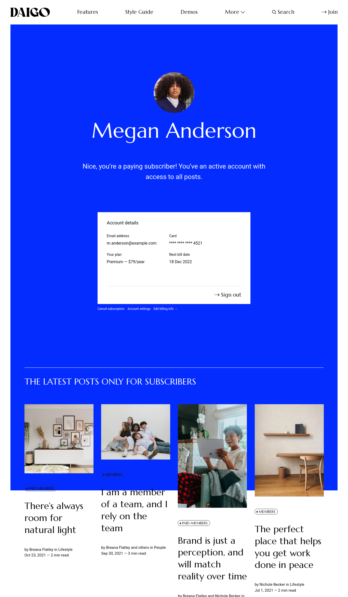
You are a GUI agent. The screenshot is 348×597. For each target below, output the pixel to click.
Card (173, 236)
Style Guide (139, 12)
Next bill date (179, 254)
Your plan (114, 254)
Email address (118, 236)
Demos (189, 12)
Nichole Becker (272, 584)
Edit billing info (166, 309)
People (160, 547)
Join (330, 12)
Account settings (139, 309)
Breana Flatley (41, 549)
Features (87, 12)
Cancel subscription (111, 309)
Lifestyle (65, 549)
